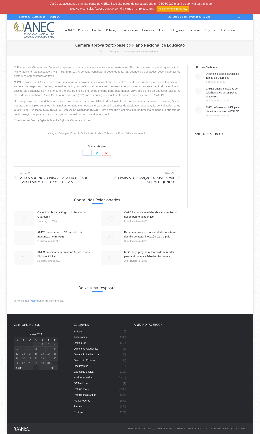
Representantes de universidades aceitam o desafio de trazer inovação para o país (150, 234)
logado (33, 301)
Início (102, 51)
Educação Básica (78, 133)
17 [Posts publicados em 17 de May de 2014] (48, 353)
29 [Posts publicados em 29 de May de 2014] (36, 363)
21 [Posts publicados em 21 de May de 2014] (29, 358)
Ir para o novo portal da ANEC (172, 9)
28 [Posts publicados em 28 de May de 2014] (29, 363)
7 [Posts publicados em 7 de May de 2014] (30, 349)
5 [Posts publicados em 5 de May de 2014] (17, 349)
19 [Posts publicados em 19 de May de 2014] (17, 358)
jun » (53, 367)
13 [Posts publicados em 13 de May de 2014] (23, 353)
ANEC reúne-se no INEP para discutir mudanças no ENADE (60, 234)
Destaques (114, 51)
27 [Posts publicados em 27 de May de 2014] (23, 363)
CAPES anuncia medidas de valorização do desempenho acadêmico (150, 214)
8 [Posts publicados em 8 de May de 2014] (36, 349)
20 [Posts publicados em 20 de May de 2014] (23, 358)
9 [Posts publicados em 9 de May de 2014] (42, 349)
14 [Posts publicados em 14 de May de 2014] (29, 353)
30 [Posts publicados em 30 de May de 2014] (42, 363)
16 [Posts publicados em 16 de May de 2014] (42, 353)
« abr (19, 367)
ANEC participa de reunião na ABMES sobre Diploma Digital (64, 254)
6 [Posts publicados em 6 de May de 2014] (23, 349)
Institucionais (94, 133)
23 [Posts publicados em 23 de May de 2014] (42, 358)
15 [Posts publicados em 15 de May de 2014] (36, 353)
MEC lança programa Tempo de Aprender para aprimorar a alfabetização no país (149, 254)
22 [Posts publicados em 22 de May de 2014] (36, 358)
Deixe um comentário (135, 133)
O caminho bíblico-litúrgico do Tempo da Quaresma (61, 214)
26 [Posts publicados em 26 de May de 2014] (17, 363)
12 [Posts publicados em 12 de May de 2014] (17, 353)
